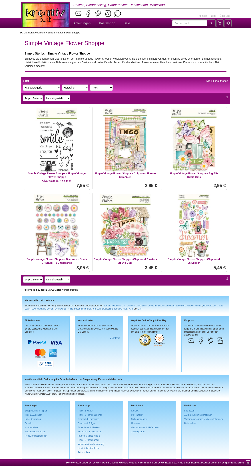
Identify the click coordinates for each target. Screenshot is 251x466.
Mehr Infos (115, 338)
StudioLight (107, 309)
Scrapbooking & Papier (36, 410)
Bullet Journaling (33, 419)
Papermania (80, 309)
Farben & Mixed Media (89, 436)
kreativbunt (39, 32)
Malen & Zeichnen (33, 415)
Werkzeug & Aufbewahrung (91, 444)
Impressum (189, 410)
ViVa (125, 309)
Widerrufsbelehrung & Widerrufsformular (203, 419)
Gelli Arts (207, 305)
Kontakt (202, 15)
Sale (127, 23)
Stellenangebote (139, 419)
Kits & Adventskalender (89, 448)
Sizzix (98, 309)
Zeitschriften (84, 452)
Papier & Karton (85, 410)
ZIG (140, 309)
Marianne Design (45, 309)
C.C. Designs (128, 305)
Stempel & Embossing (88, 419)
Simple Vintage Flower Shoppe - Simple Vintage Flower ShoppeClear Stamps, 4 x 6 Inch (57, 177)
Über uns (225, 15)
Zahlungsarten (138, 431)
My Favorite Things (64, 309)
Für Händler (137, 415)
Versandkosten (70, 289)
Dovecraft (152, 305)
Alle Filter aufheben (217, 80)
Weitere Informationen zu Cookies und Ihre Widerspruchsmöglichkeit (210, 462)
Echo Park (181, 305)
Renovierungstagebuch (36, 436)
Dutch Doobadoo (166, 305)
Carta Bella (141, 305)
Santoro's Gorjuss (112, 305)
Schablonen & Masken (89, 427)
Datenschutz (190, 423)
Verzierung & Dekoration (89, 431)
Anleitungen (82, 23)
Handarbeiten (31, 427)
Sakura (90, 309)
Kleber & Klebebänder (88, 440)
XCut (130, 309)
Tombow (118, 309)
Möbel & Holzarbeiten (35, 431)
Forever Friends (194, 305)
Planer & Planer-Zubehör (90, 415)
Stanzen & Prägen (87, 423)
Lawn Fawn (30, 309)
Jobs (213, 15)
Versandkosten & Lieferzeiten (145, 427)
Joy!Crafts (218, 305)
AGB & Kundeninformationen (198, 415)
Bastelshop (107, 23)
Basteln (28, 423)
